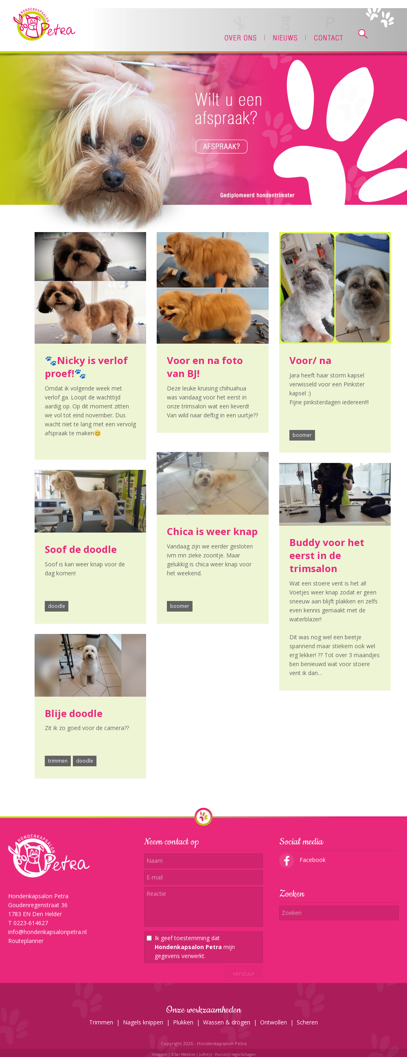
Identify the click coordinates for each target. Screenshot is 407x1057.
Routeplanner (26, 941)
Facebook (302, 860)
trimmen (58, 760)
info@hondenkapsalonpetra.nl (47, 932)
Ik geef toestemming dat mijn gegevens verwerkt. (195, 947)
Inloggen (159, 1054)
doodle (56, 606)
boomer (302, 435)
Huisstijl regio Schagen (235, 1054)
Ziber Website (183, 1054)
